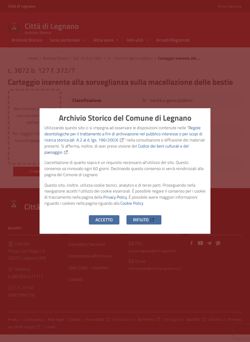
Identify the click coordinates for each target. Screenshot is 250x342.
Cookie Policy (159, 207)
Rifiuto (144, 224)
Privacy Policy (131, 200)
